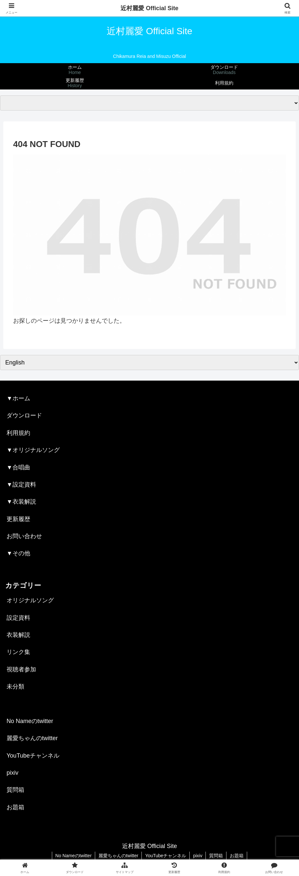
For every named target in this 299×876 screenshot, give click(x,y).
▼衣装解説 (21, 501)
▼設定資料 (21, 484)
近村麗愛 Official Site (149, 8)
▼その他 (18, 553)
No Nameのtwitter (30, 721)
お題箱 (15, 807)
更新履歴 (18, 519)
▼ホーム (18, 398)
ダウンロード (24, 415)
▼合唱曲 (18, 467)
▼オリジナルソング (33, 450)
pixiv (12, 772)
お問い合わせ (24, 536)
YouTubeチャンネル (33, 755)
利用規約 (18, 433)
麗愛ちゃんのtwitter (32, 738)
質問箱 (15, 790)
